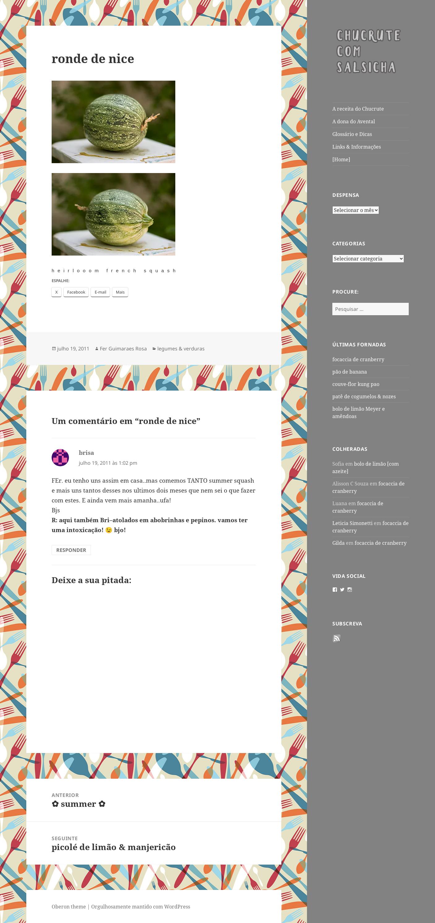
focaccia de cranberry (358, 359)
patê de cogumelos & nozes (364, 396)
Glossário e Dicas (352, 134)
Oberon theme (69, 906)
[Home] (341, 159)
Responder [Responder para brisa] (71, 550)
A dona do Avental (353, 121)
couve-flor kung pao (355, 384)
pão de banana (349, 371)
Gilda (338, 543)
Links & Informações (356, 146)
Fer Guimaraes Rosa (123, 348)
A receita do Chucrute (358, 108)
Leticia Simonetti (352, 523)
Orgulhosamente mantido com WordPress (140, 906)
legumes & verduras (181, 348)
